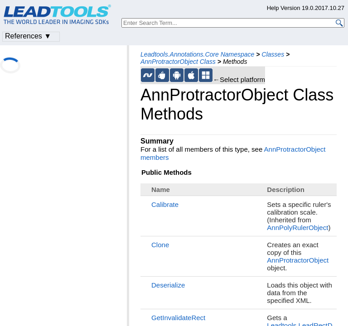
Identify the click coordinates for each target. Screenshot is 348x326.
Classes (272, 54)
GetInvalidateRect (178, 317)
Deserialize (168, 285)
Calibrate (165, 204)
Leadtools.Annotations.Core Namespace (197, 54)
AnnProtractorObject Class (178, 61)
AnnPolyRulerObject (297, 227)
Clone (160, 245)
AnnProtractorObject (298, 260)
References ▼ (28, 36)
